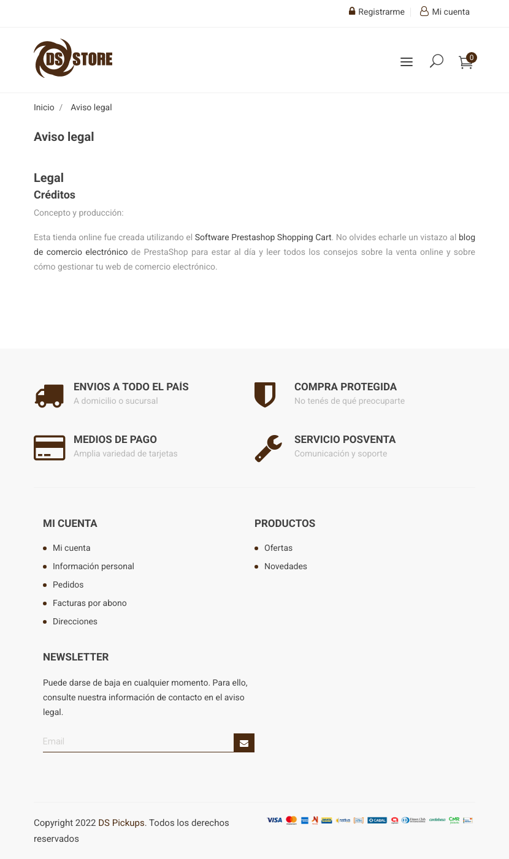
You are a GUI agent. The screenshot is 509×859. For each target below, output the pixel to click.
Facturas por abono (90, 603)
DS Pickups (121, 822)
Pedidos (68, 585)
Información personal (93, 567)
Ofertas (278, 548)
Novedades (285, 567)
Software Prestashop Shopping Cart (263, 238)
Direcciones (75, 622)
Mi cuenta (70, 524)
